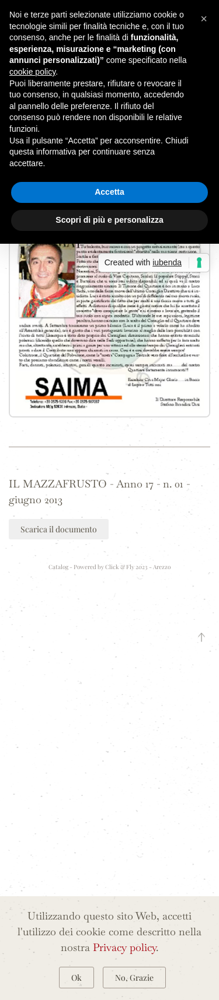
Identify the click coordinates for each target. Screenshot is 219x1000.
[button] (109, 283)
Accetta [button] (109, 192)
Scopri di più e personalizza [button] (109, 219)
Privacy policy (124, 947)
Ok (76, 977)
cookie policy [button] (32, 71)
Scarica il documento (58, 529)
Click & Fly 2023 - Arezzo (138, 567)
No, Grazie (134, 977)
